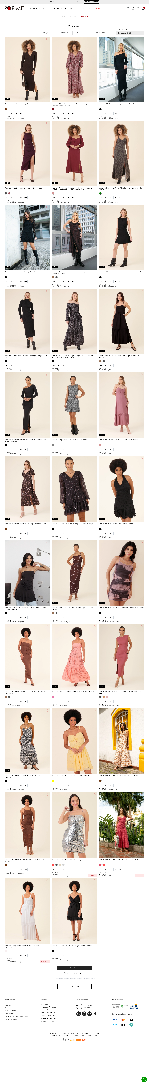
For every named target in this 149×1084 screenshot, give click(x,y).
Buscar (128, 8)
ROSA (53, 697)
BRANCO (6, 951)
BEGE (60, 865)
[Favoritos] (138, 8)
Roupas (46, 8)
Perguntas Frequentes (49, 1007)
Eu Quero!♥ (74, 986)
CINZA (53, 445)
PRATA (63, 865)
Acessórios (70, 8)
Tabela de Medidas (48, 1018)
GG (21, 114)
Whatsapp (144, 1079)
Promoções (9, 1014)
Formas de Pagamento (49, 1010)
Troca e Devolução (48, 1016)
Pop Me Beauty (85, 8)
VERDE (100, 193)
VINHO (53, 109)
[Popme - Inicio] (14, 8)
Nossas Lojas (10, 1008)
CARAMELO (104, 697)
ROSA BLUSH (53, 193)
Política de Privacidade (50, 1021)
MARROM (6, 109)
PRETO (100, 109)
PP (54, 114)
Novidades (35, 8)
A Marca (8, 1005)
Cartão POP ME (11, 1011)
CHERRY (100, 865)
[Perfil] (133, 8)
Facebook (89, 1013)
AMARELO (53, 781)
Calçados (57, 8)
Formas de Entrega (48, 1013)
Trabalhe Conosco (12, 1019)
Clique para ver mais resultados (74, 968)
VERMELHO (53, 865)
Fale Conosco (46, 1004)
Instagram (78, 1013)
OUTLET (98, 8)
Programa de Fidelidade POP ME (18, 1016)
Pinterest (84, 1013)
